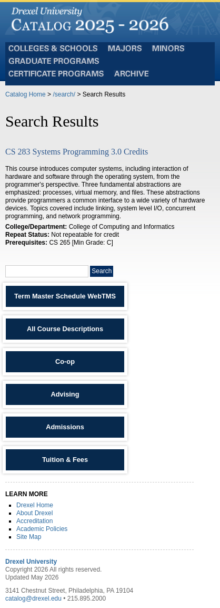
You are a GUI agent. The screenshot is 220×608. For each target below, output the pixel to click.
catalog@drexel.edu (33, 598)
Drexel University (31, 561)
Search (102, 271)
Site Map (28, 537)
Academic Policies (41, 529)
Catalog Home (25, 94)
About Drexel (34, 513)
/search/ (64, 94)
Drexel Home (34, 505)
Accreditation (34, 521)
